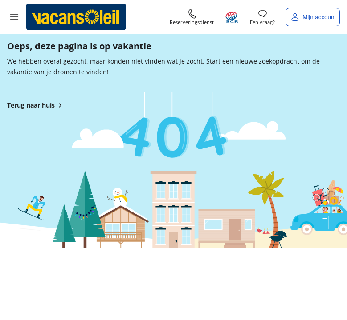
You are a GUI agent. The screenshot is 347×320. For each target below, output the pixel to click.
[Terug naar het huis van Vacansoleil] (76, 17)
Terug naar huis (36, 105)
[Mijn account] (313, 17)
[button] (14, 17)
